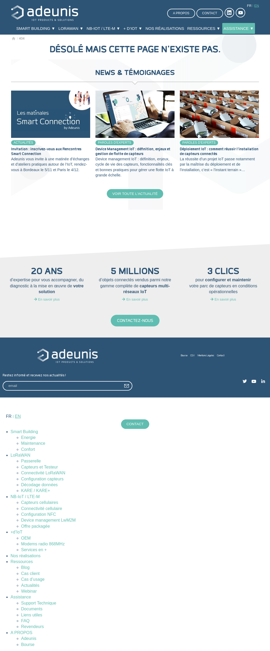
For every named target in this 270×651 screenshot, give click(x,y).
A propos (181, 13)
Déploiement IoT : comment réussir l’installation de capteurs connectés (219, 151)
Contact (209, 13)
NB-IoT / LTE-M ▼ (103, 28)
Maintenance (33, 444)
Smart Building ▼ (35, 28)
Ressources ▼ (203, 28)
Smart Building (24, 432)
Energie (28, 438)
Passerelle (31, 461)
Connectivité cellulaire (41, 509)
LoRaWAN (20, 455)
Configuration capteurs (42, 479)
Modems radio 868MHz (43, 544)
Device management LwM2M (48, 520)
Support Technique (38, 603)
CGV (192, 355)
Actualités (23, 142)
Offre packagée (35, 526)
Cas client (30, 574)
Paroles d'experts (114, 142)
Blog (25, 568)
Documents (31, 609)
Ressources (22, 562)
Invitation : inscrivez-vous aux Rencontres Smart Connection (46, 151)
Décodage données (39, 485)
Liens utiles (31, 615)
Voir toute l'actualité (135, 194)
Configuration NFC (38, 515)
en (256, 6)
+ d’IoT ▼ (132, 28)
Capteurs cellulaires (39, 503)
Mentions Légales (206, 355)
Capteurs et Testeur (39, 467)
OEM (26, 538)
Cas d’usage (33, 580)
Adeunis (28, 639)
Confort (28, 450)
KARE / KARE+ (35, 491)
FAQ (25, 621)
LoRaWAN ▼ (71, 28)
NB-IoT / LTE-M (25, 497)
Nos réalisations (165, 28)
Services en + (34, 550)
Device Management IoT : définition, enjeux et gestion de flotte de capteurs (132, 151)
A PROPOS (21, 633)
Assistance (21, 597)
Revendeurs (32, 627)
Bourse (184, 355)
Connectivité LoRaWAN (43, 473)
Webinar (29, 591)
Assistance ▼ (239, 28)
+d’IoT (16, 532)
